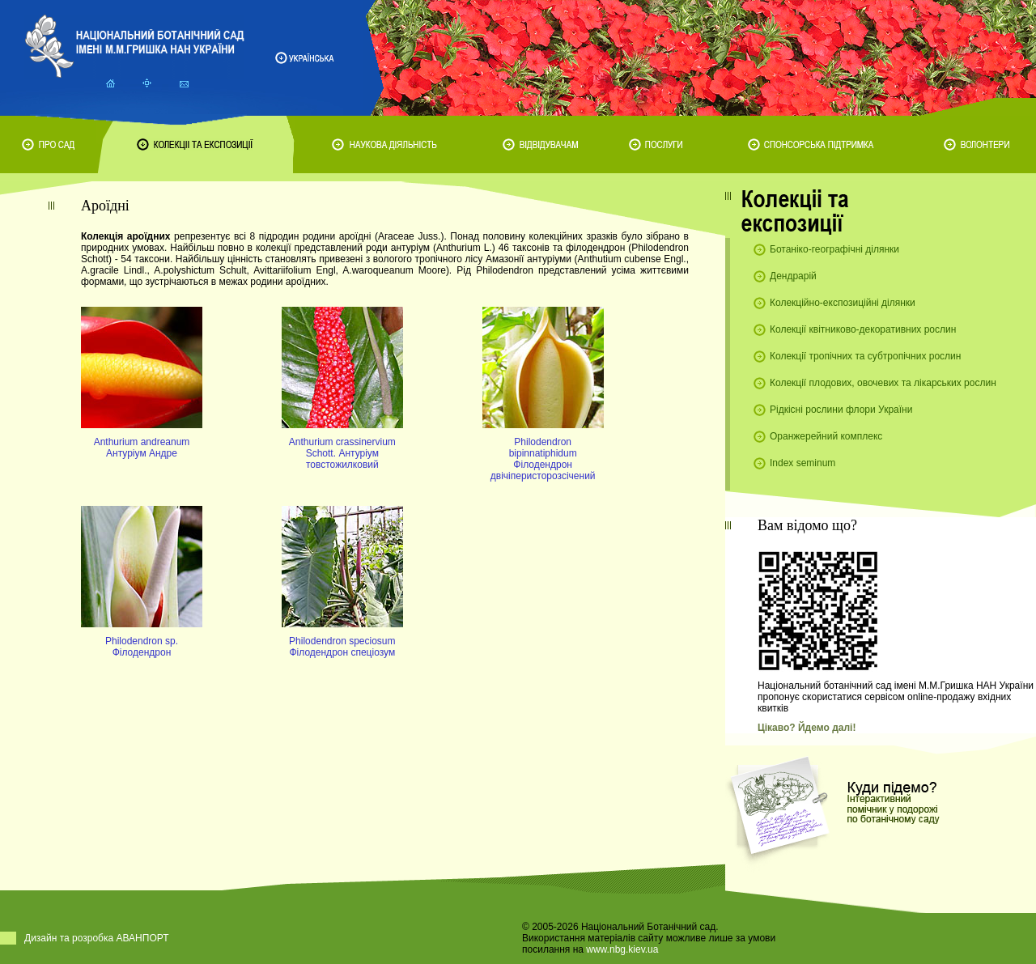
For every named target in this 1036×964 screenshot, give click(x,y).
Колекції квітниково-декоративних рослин (863, 329)
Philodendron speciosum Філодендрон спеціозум (342, 646)
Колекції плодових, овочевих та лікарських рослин (883, 383)
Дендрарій (793, 276)
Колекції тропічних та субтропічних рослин (865, 356)
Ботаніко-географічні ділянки (834, 249)
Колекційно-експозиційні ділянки (842, 302)
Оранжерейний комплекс (826, 436)
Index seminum (802, 463)
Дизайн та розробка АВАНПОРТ (96, 938)
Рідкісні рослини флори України (841, 409)
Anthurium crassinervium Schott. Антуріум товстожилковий (342, 453)
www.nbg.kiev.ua (622, 949)
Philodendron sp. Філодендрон (141, 646)
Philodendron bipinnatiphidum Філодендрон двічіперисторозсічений (543, 459)
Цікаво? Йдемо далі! (807, 727)
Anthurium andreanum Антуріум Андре (142, 447)
